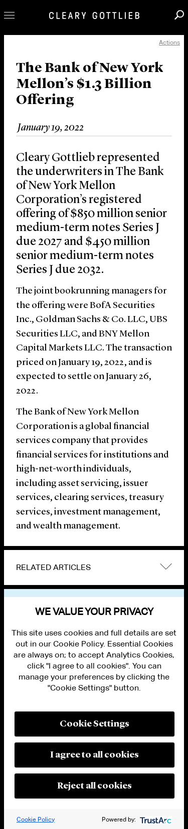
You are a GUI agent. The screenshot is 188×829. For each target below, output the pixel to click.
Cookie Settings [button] (94, 724)
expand (166, 566)
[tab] (94, 567)
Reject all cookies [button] (94, 786)
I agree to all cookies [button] (94, 755)
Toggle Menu (9, 15)
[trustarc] (154, 819)
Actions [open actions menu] (169, 42)
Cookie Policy (36, 819)
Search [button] (179, 15)
